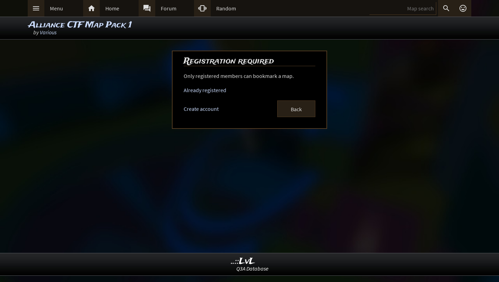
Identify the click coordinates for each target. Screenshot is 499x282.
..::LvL (243, 261)
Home (112, 8)
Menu (56, 8)
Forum (168, 8)
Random (226, 8)
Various (48, 32)
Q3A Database (252, 268)
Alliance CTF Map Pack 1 (80, 25)
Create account (201, 108)
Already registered (205, 90)
